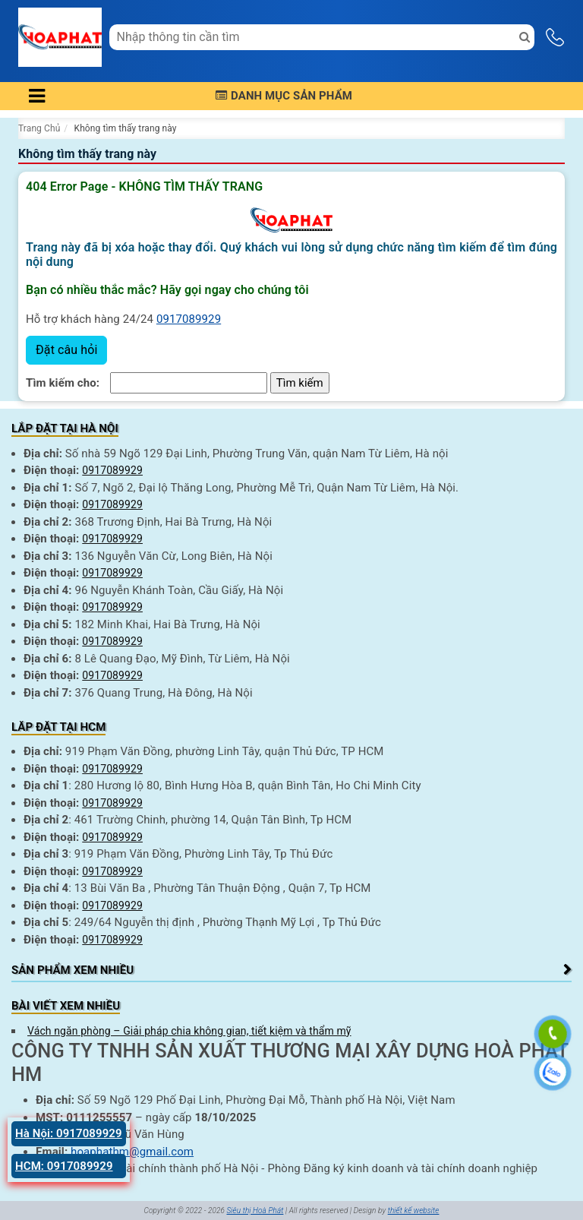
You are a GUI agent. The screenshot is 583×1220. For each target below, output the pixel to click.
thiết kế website (414, 1210)
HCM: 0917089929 (64, 1166)
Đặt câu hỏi (66, 350)
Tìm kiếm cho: (62, 383)
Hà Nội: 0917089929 (68, 1133)
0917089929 (188, 319)
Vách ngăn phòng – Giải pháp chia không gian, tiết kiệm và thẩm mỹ (189, 1031)
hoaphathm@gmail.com (132, 1151)
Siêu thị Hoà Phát (254, 1210)
